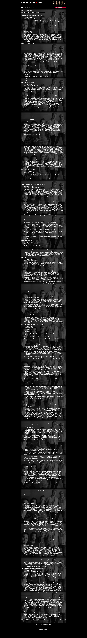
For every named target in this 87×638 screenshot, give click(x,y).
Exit (25, 10)
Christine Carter (34, 85)
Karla (31, 243)
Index (22, 10)
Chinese (56, 626)
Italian (43, 626)
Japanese (50, 626)
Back (39, 624)
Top (41, 624)
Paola (31, 139)
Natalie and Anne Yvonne (36, 571)
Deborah (32, 119)
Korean (54, 626)
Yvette (31, 46)
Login (36, 624)
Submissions (29, 10)
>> (65, 13)
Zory (31, 327)
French (41, 626)
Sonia (31, 32)
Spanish (34, 626)
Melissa (32, 503)
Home (44, 624)
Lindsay (32, 294)
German (38, 626)
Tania (31, 545)
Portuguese (47, 626)
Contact (46, 624)
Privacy (50, 624)
